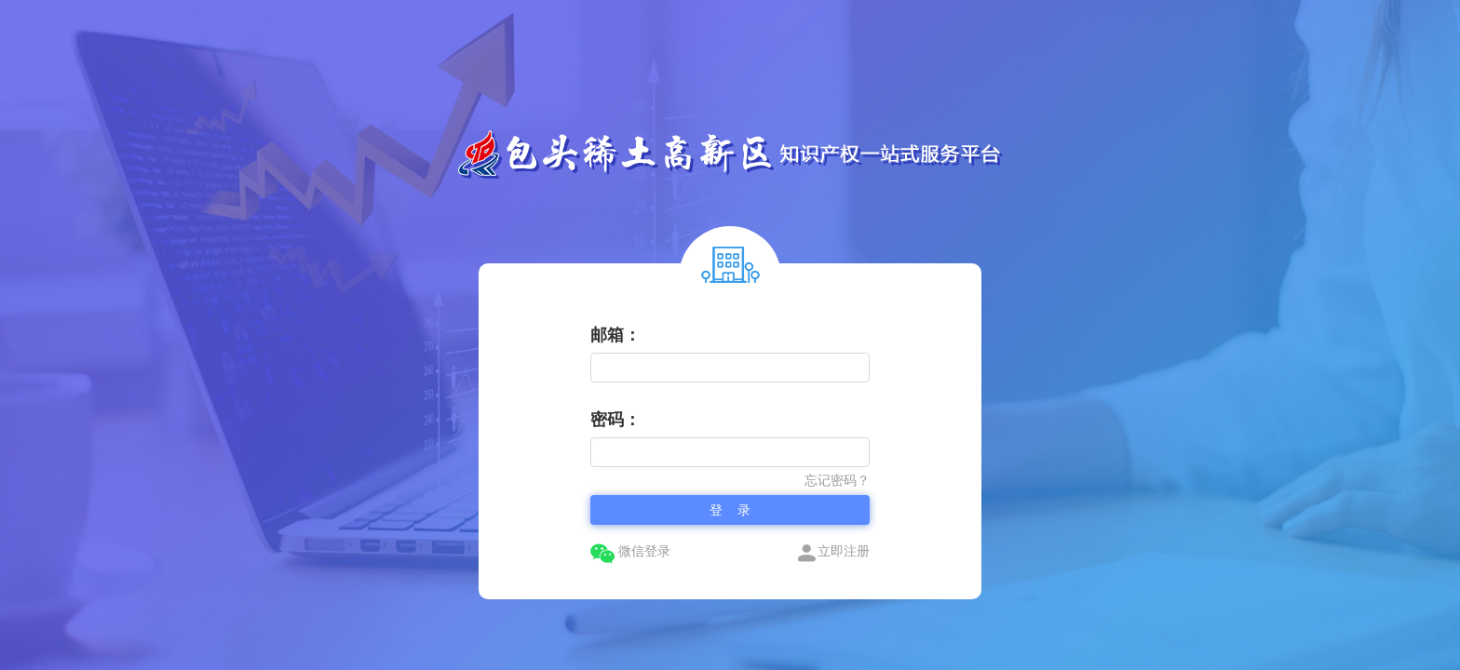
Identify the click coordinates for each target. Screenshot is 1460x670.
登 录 (730, 509)
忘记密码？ (837, 480)
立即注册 (833, 551)
